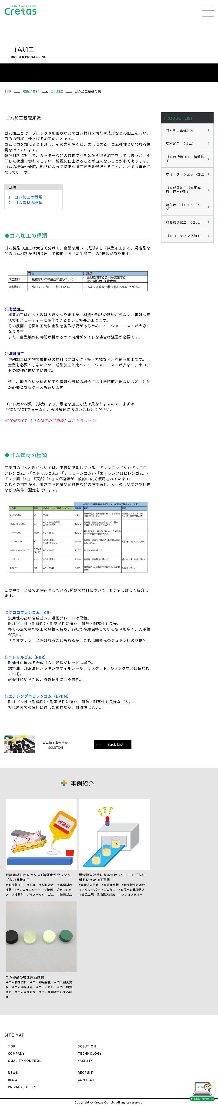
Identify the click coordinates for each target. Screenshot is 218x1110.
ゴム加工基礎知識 (180, 130)
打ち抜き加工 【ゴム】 (184, 222)
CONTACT (86, 1079)
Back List (115, 744)
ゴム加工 (57, 91)
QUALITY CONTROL (24, 1060)
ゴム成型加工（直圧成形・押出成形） (183, 189)
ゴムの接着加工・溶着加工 (185, 158)
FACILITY (85, 1060)
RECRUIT (85, 1072)
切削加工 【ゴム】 (181, 143)
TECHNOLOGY (90, 1053)
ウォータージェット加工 (185, 174)
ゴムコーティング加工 (183, 235)
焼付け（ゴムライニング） (183, 206)
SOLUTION (87, 1046)
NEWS (13, 1072)
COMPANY (16, 1053)
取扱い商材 (31, 91)
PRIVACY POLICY (22, 1086)
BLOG (12, 1079)
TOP (12, 1046)
